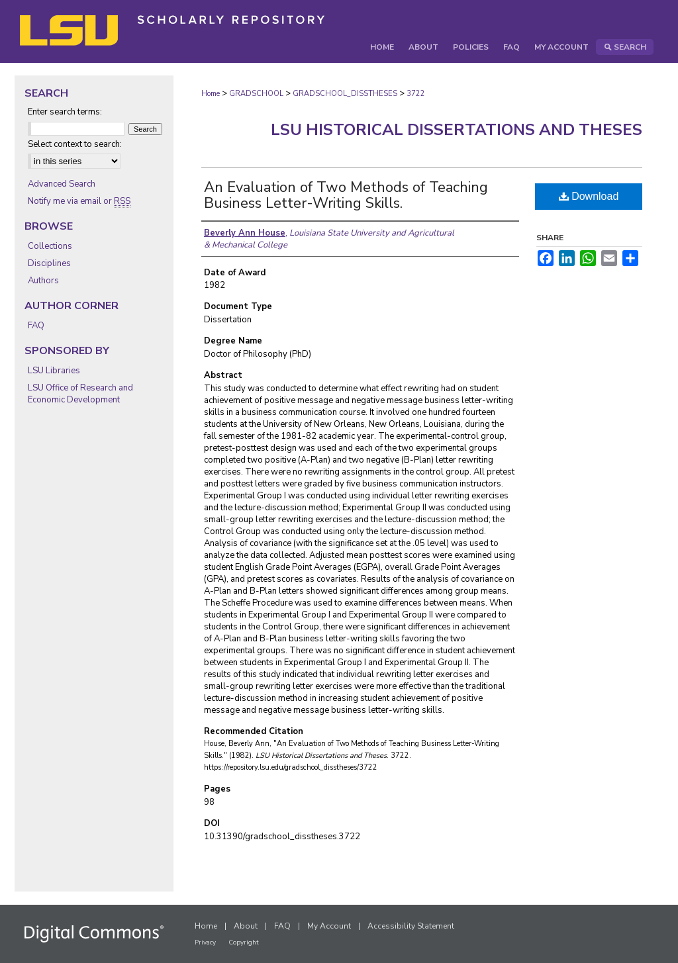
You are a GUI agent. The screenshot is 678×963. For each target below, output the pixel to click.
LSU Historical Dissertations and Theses (456, 129)
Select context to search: (75, 144)
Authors (43, 281)
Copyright (243, 942)
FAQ (36, 326)
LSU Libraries (54, 371)
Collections (50, 246)
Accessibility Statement (410, 926)
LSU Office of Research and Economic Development (80, 394)
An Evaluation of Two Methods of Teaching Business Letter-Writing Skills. (346, 195)
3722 (416, 94)
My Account (329, 926)
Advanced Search (61, 184)
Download (589, 196)
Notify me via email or (79, 201)
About (246, 926)
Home (210, 94)
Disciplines (49, 263)
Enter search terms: (65, 112)
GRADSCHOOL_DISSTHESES (345, 94)
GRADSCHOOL (256, 94)
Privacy (205, 942)
